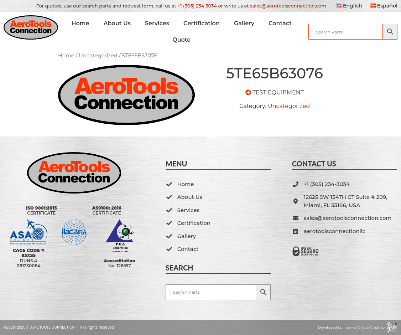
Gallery (244, 23)
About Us (116, 23)
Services (157, 23)
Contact (280, 23)
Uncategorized (98, 55)
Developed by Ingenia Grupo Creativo (351, 327)
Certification (201, 23)
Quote (181, 39)
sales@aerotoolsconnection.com (288, 6)
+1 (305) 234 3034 (197, 6)
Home (80, 23)
